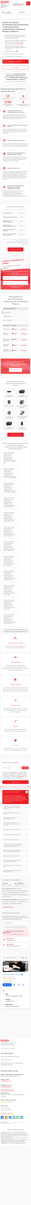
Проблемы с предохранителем (7, 350)
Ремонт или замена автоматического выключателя (9, 226)
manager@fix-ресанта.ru (7, 1024)
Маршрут (7, 918)
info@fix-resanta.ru (6, 1020)
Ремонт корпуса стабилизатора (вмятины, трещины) (9, 234)
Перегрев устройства (5, 333)
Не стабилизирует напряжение (6, 339)
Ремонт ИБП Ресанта (6, 993)
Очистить (25, 701)
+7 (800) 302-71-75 (18, 4)
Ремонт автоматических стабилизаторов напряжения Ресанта (12, 997)
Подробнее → (24, 329)
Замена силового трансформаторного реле (8, 221)
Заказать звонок (16, 370)
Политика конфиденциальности (15, 1062)
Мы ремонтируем (7, 12)
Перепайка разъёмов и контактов (10, 217)
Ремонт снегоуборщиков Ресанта (10, 990)
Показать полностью (8, 840)
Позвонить (22, 12)
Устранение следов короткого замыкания (9, 230)
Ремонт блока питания (7, 213)
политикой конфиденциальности (17, 286)
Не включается (6, 329)
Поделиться (2, 1050)
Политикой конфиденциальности (19, 860)
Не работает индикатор (6, 345)
